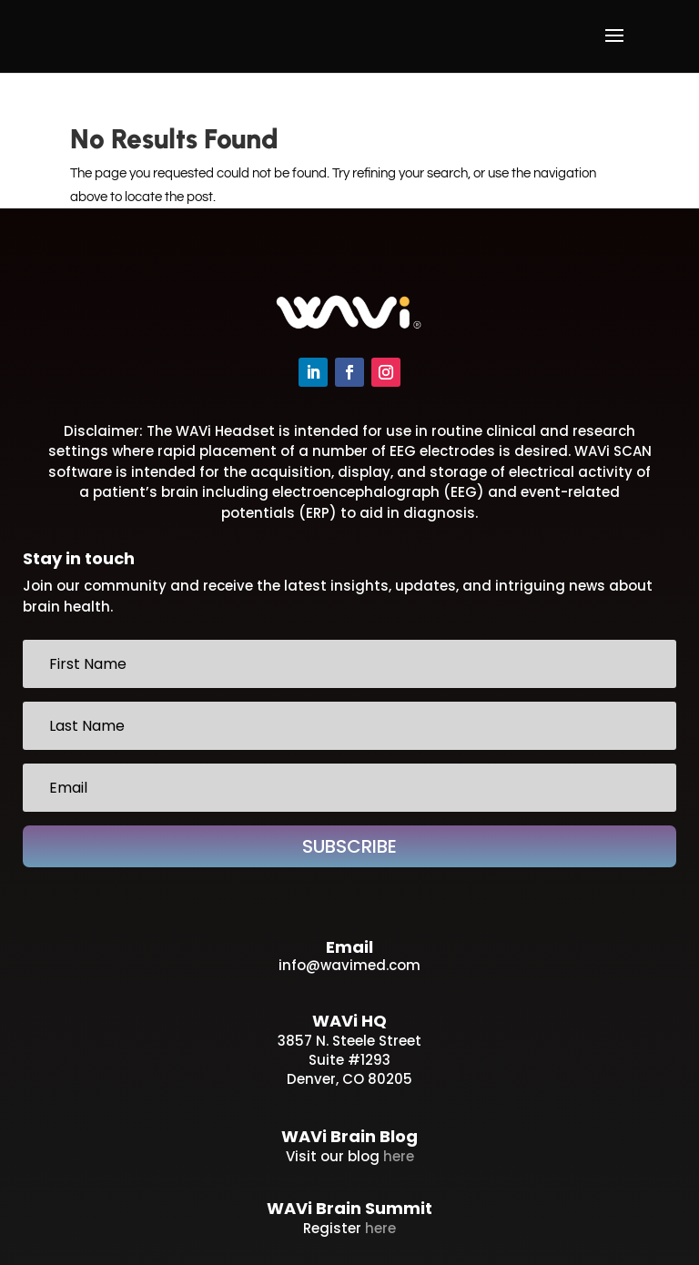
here (398, 1156)
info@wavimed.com (349, 965)
